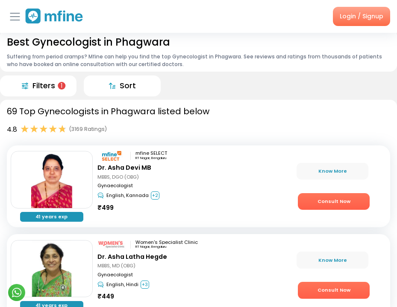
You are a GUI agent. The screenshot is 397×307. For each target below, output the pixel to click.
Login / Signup (361, 16)
